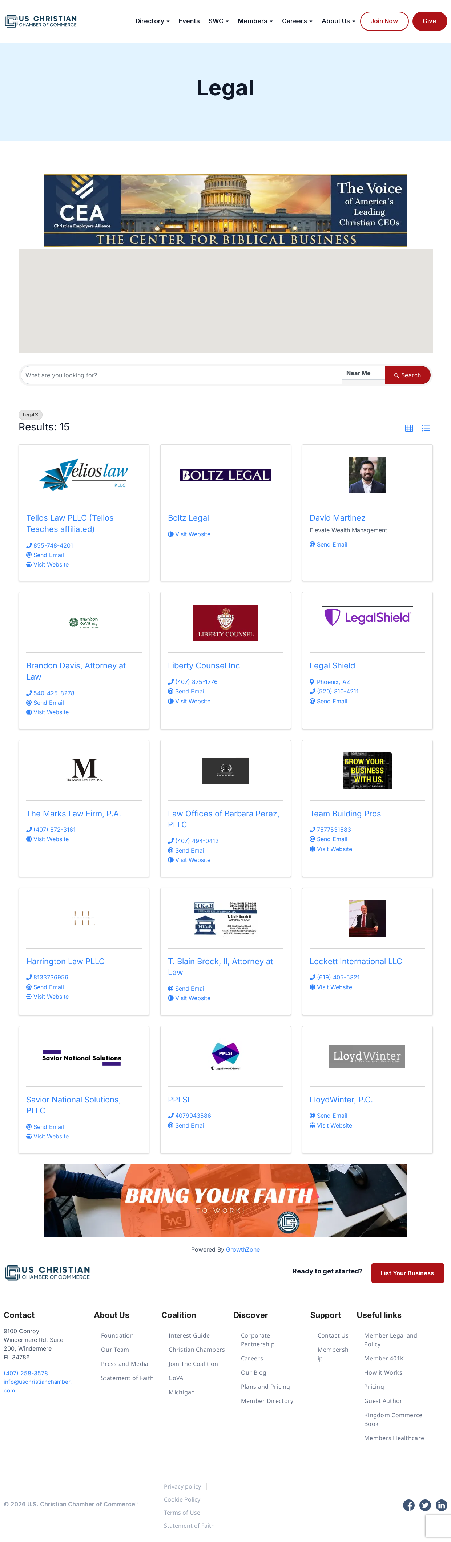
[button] (200, 271)
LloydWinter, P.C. (341, 1099)
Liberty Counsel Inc (204, 665)
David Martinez (338, 517)
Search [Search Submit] (407, 375)
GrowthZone (243, 1249)
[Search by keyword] (181, 375)
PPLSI (179, 1099)
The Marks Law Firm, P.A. (73, 813)
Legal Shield (332, 665)
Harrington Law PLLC (65, 961)
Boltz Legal (188, 517)
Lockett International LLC (356, 961)
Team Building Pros (345, 813)
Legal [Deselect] (30, 414)
